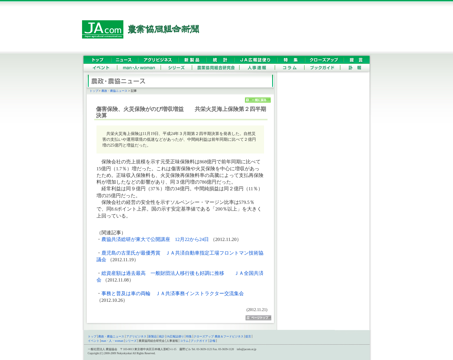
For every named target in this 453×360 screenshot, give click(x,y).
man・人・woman (112, 340)
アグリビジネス (136, 336)
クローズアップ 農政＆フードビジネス (219, 336)
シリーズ (131, 340)
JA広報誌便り (175, 336)
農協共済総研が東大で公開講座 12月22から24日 (155, 239)
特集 (189, 336)
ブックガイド (199, 340)
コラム (184, 340)
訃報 (213, 340)
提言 (248, 336)
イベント (93, 340)
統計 (162, 336)
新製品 (152, 336)
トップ (94, 90)
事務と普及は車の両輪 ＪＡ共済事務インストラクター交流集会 (172, 293)
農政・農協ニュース (114, 90)
